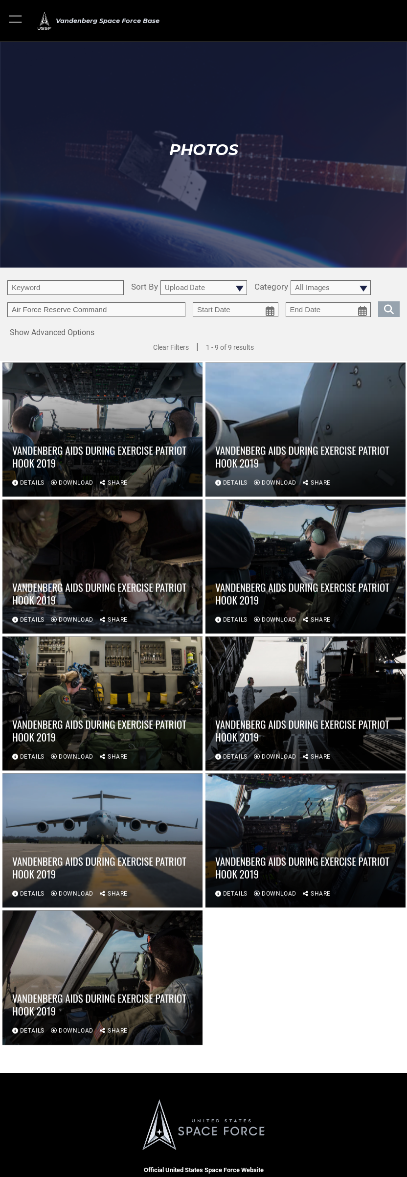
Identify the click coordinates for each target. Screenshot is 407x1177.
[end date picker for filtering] (328, 309)
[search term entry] (65, 287)
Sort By (144, 287)
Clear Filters (171, 347)
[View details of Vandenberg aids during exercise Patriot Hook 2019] (102, 430)
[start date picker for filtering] (235, 309)
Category (271, 287)
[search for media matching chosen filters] (389, 308)
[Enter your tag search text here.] (96, 309)
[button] (16, 21)
